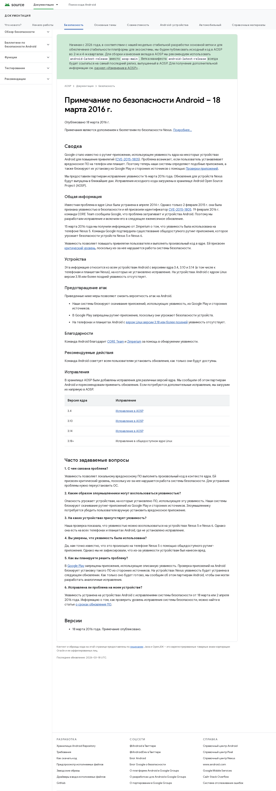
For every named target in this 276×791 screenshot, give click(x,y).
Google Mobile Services (217, 770)
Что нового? (13, 25)
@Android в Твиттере (143, 746)
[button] (23, 32)
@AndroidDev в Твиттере (145, 752)
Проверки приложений (202, 169)
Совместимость (138, 25)
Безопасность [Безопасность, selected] (73, 25)
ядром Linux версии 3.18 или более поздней (157, 322)
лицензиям (136, 646)
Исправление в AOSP (129, 411)
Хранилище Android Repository (76, 746)
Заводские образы (68, 770)
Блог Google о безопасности (148, 764)
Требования (64, 752)
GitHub (61, 783)
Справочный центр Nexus (219, 758)
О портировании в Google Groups (151, 783)
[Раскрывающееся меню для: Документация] (59, 4)
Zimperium (134, 342)
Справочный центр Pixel (218, 752)
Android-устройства (174, 25)
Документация (18, 15)
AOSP (68, 86)
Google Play (75, 566)
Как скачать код (67, 758)
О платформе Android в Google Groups (154, 770)
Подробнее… (182, 130)
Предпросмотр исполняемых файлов (80, 764)
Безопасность (107, 86)
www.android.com (214, 764)
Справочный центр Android (220, 746)
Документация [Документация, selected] (43, 4)
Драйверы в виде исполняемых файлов (81, 776)
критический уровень (80, 248)
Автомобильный (210, 25)
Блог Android (138, 758)
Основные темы (105, 25)
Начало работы (42, 25)
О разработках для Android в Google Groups (158, 776)
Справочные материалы (248, 25)
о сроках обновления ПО (93, 604)
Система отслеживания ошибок (223, 783)
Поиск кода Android (82, 4)
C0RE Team (115, 342)
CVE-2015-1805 (127, 159)
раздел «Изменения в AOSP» (116, 68)
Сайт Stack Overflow (216, 776)
